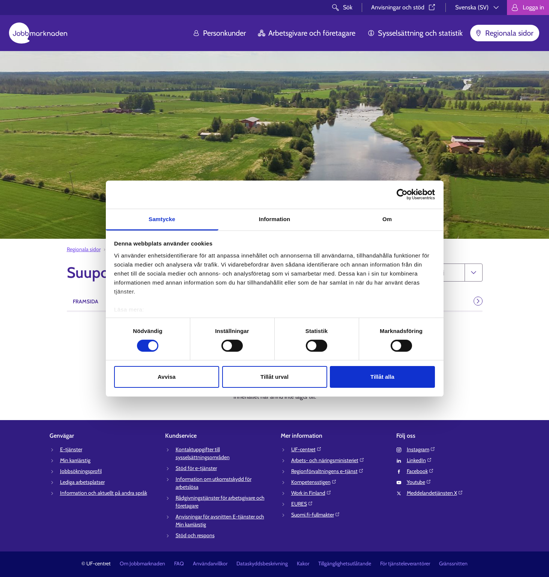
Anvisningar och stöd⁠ (403, 7)
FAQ (179, 563)
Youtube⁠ (419, 482)
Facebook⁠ (420, 471)
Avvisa (167, 377)
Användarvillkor (210, 563)
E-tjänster (71, 449)
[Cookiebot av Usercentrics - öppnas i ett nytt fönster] (402, 194)
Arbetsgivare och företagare (306, 33)
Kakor (303, 563)
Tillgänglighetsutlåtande (344, 563)
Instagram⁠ (421, 449)
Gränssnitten (453, 563)
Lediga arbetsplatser (82, 482)
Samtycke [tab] (162, 218)
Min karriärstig (75, 460)
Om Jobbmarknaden (142, 563)
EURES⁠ (302, 503)
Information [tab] (274, 218)
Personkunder (219, 33)
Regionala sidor (504, 33)
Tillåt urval (274, 377)
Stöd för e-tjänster (196, 468)
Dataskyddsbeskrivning (262, 563)
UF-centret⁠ (306, 449)
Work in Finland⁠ (311, 493)
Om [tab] (387, 218)
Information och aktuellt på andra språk (103, 493)
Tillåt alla (382, 377)
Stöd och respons (195, 535)
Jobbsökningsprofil (81, 471)
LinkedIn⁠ (419, 460)
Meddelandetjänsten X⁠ (435, 493)
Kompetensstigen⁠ (314, 482)
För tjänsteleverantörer (405, 563)
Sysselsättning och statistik (415, 33)
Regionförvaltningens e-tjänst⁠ (327, 471)
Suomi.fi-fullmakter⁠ (315, 514)
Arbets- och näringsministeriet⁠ (327, 460)
